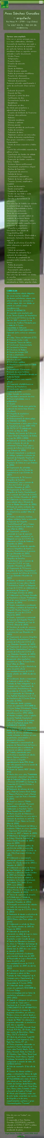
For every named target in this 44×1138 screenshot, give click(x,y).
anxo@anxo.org (22, 27)
